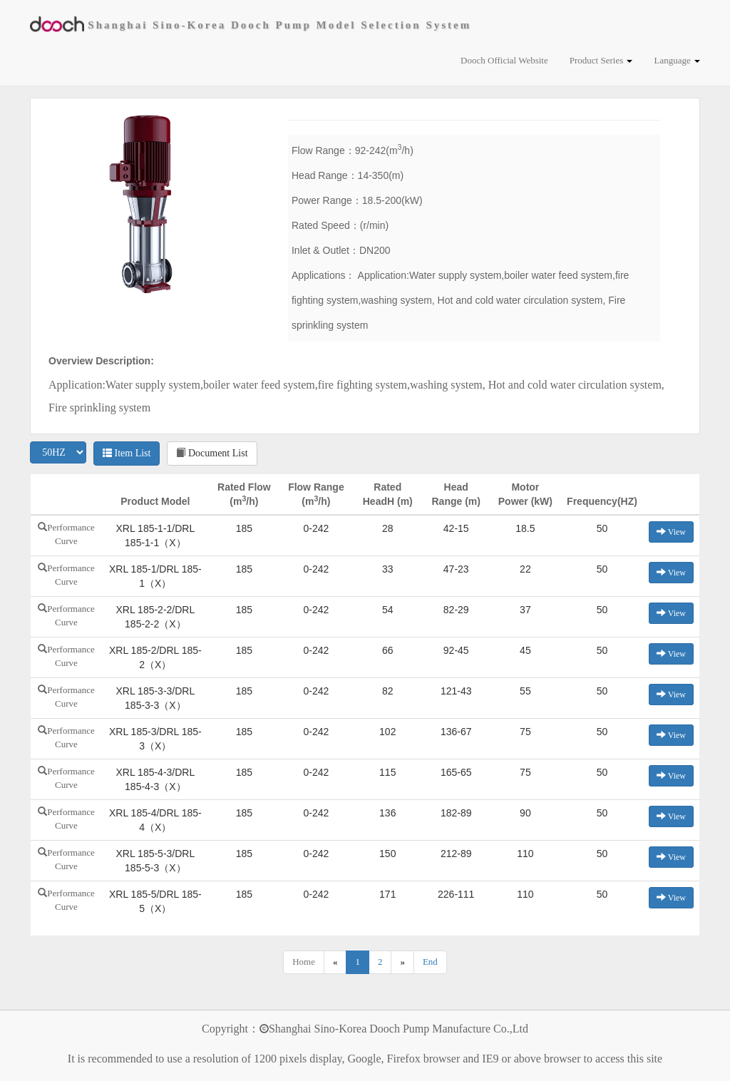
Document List (211, 453)
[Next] (402, 962)
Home (303, 961)
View (671, 531)
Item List (126, 453)
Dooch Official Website (504, 60)
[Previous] (335, 962)
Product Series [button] (601, 60)
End (430, 961)
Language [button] (677, 60)
